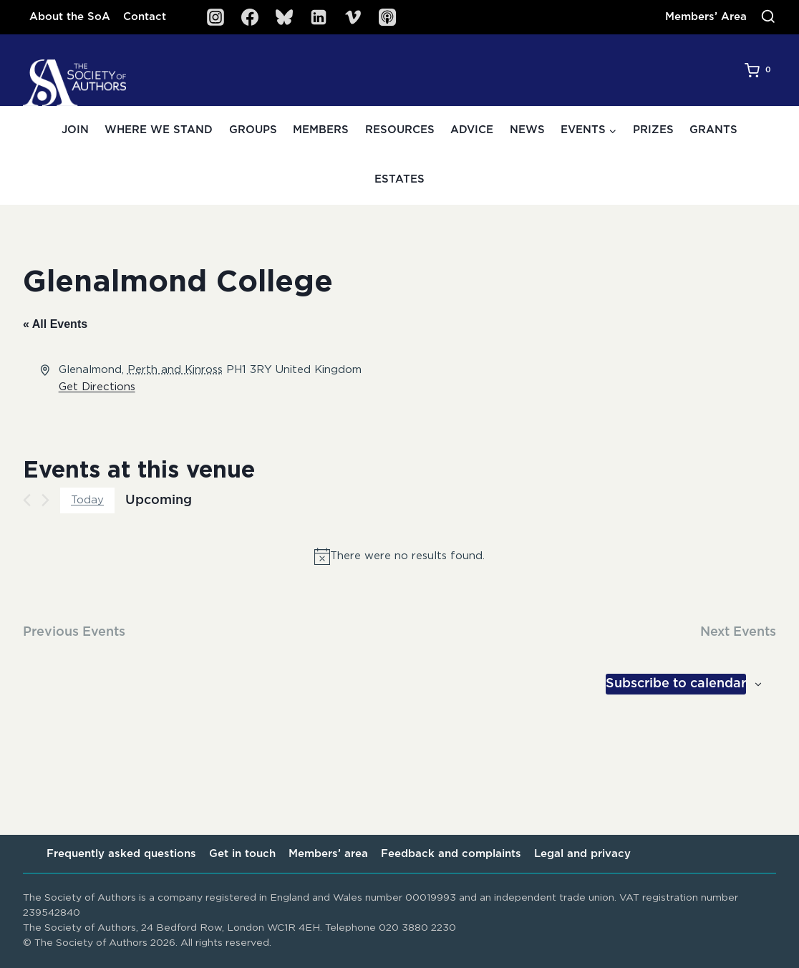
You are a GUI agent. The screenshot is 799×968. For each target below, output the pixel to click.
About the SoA (69, 16)
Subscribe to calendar (676, 683)
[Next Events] (45, 500)
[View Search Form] (768, 17)
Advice (471, 130)
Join (75, 130)
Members (321, 130)
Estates (399, 179)
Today (87, 500)
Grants (713, 130)
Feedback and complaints (451, 853)
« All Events (55, 324)
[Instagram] (215, 17)
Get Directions (97, 387)
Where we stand (159, 130)
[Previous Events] (27, 500)
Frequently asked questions (121, 853)
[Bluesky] (284, 17)
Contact (144, 16)
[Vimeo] (353, 17)
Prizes (653, 130)
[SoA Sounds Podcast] (387, 17)
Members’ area (328, 853)
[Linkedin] (318, 17)
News (527, 130)
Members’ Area (706, 16)
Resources (400, 130)
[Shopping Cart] (760, 70)
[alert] (399, 556)
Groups (253, 130)
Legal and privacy (582, 853)
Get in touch (242, 853)
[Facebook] (250, 17)
